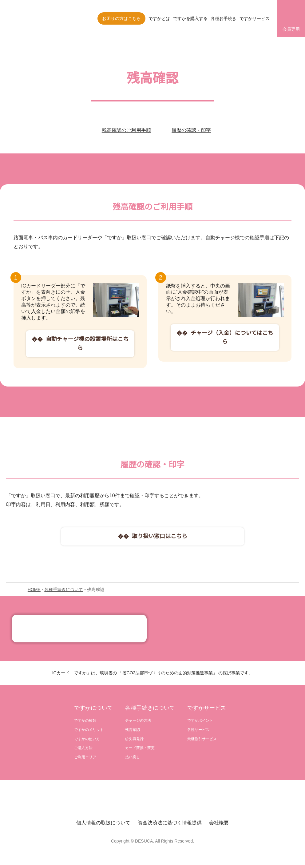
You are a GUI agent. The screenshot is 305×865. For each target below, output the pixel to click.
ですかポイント (200, 720)
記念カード (79, 628)
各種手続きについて (63, 589)
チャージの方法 (138, 720)
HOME (34, 589)
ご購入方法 (83, 748)
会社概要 (219, 824)
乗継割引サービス (202, 739)
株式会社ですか (38, 18)
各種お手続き (223, 18)
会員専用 (291, 29)
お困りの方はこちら (121, 18)
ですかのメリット (89, 729)
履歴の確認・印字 (191, 130)
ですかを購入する (190, 18)
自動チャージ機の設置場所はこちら (87, 343)
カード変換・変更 (140, 748)
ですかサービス (255, 18)
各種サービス (198, 729)
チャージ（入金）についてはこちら (232, 343)
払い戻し (132, 758)
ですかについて (93, 708)
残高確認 (132, 729)
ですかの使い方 (87, 739)
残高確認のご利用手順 (126, 130)
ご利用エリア (85, 758)
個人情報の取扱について (103, 824)
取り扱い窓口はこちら (159, 536)
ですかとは (159, 18)
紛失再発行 (134, 739)
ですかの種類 (85, 720)
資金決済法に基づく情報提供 (170, 824)
